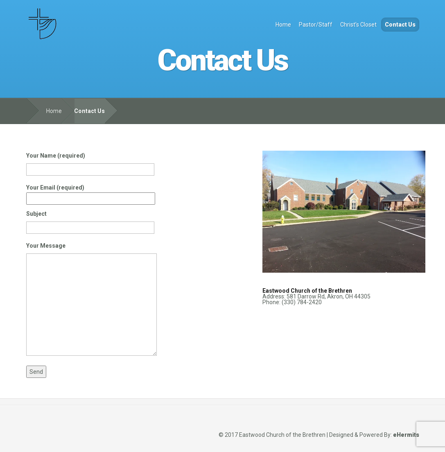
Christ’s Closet (358, 24)
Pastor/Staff (315, 24)
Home (283, 24)
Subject (90, 220)
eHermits (406, 435)
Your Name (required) (90, 162)
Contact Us (400, 24)
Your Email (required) (90, 193)
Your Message (91, 301)
